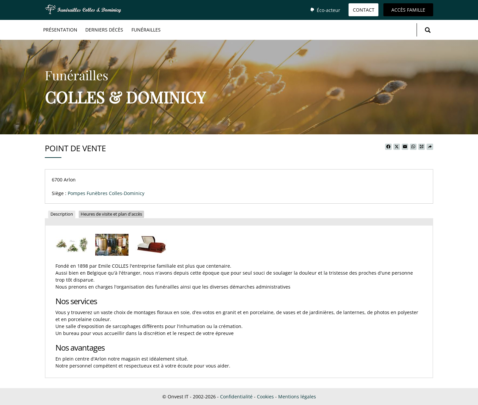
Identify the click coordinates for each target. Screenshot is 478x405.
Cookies (265, 396)
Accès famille (408, 10)
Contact (363, 10)
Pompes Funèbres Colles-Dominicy (106, 193)
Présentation (60, 30)
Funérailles (146, 30)
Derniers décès (104, 30)
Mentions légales (297, 396)
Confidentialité (236, 396)
